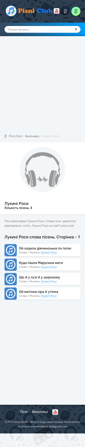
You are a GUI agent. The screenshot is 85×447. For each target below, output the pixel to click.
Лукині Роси (49, 252)
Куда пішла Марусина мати (41, 263)
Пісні (24, 412)
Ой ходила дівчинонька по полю (45, 248)
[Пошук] (75, 29)
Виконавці (40, 412)
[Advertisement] (42, 87)
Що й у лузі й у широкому (39, 277)
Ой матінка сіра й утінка (38, 292)
